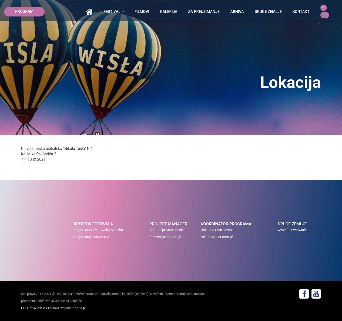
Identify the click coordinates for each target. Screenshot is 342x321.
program (24, 11)
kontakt (301, 11)
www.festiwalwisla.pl (294, 230)
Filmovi (142, 11)
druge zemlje (268, 11)
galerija (168, 11)
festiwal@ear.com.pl (165, 237)
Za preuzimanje (203, 11)
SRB (325, 15)
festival (113, 11)
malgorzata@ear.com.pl (91, 237)
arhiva (237, 11)
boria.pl (80, 308)
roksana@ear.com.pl (217, 237)
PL (324, 8)
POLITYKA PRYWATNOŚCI (40, 308)
